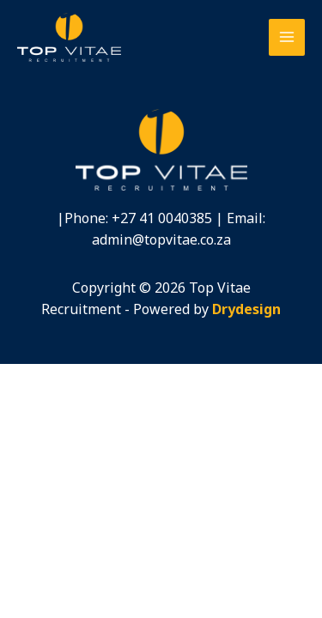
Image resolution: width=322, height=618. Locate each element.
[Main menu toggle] (287, 37)
